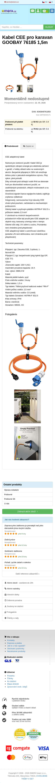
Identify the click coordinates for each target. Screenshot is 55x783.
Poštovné (8, 494)
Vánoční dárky (12, 594)
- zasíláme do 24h (19, 582)
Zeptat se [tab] (28, 146)
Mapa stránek (13, 684)
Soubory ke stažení (14, 606)
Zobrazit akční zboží (27, 511)
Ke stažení (11, 681)
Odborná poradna (13, 600)
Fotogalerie (11, 612)
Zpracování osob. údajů (17, 687)
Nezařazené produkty (16, 651)
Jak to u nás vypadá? (16, 646)
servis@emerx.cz (11, 2)
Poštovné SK (9, 499)
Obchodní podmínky (15, 648)
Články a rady (12, 618)
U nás (6, 503)
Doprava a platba (14, 643)
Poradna (10, 676)
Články (10, 678)
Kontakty (11, 640)
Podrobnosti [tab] (11, 146)
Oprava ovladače (11, 490)
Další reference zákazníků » (27, 574)
